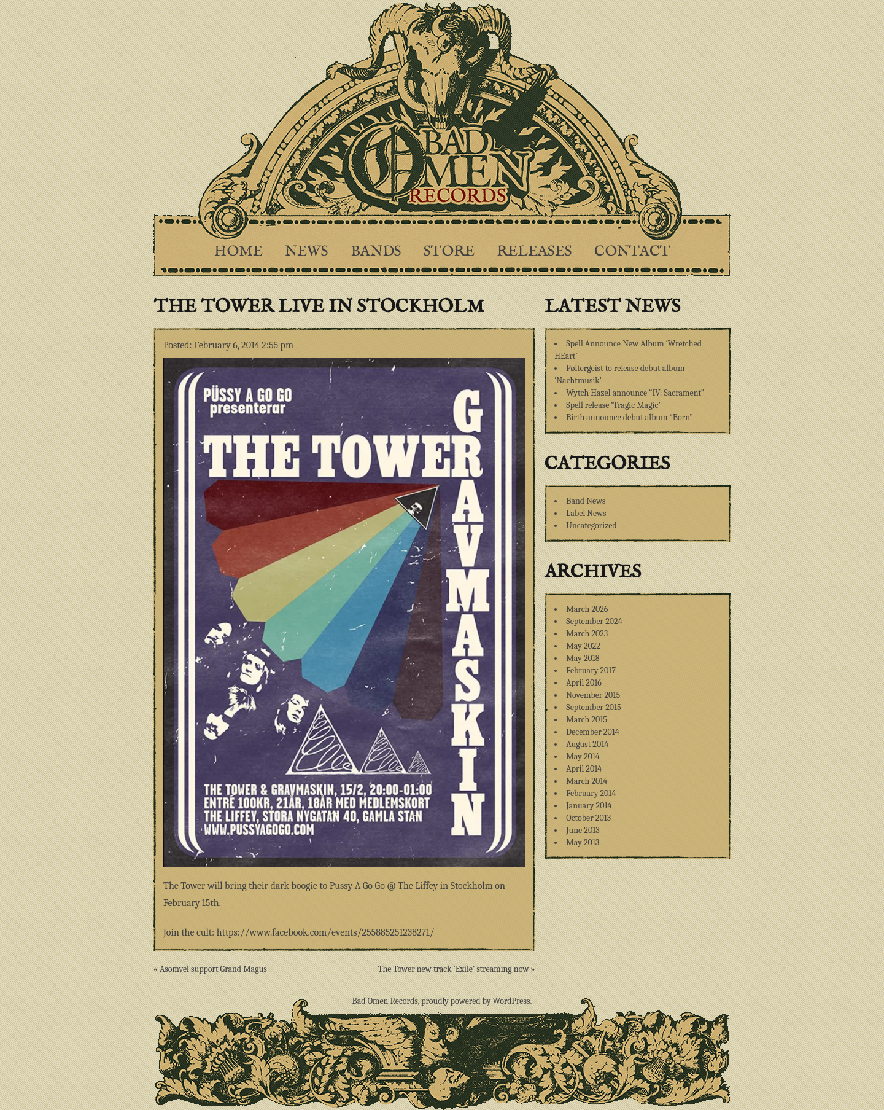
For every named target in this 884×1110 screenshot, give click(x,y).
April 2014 (584, 769)
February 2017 (591, 670)
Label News (586, 513)
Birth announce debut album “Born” (629, 417)
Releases (534, 251)
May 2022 (583, 646)
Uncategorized (591, 525)
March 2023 (587, 633)
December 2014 (592, 732)
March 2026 (587, 609)
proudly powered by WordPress (475, 1001)
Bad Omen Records (385, 1001)
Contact (632, 251)
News (306, 251)
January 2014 (588, 805)
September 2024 (594, 621)
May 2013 (582, 842)
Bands (376, 251)
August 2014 (587, 744)
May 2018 (582, 658)
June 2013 (582, 830)
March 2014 (586, 781)
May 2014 (582, 756)
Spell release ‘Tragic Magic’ (613, 405)
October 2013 (588, 818)
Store (449, 251)
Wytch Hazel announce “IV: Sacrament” (635, 393)
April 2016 (583, 683)
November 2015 (593, 695)
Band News (585, 501)
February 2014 (591, 793)
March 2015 (586, 719)
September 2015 (593, 707)
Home (238, 251)
